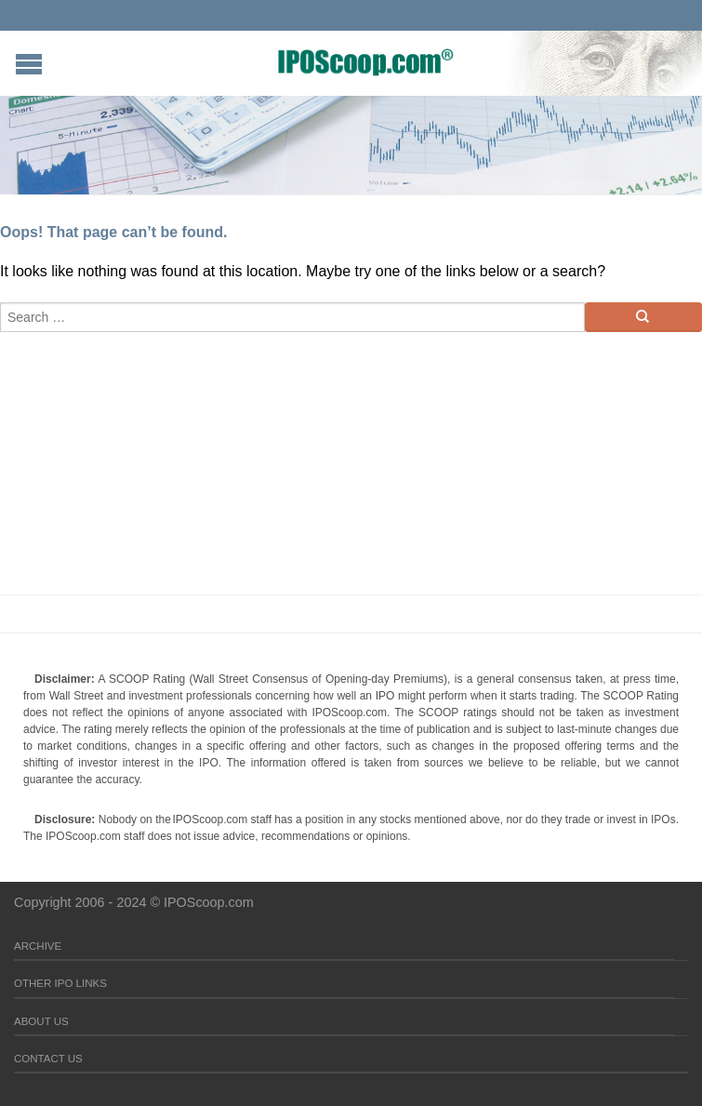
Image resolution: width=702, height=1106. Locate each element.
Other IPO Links (60, 983)
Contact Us (48, 1058)
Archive (37, 946)
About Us (41, 1021)
